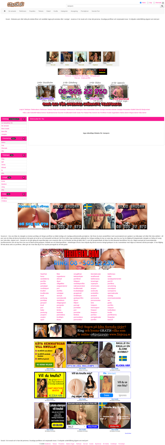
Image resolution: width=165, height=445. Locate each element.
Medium (4, 184)
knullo (59, 308)
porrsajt (76, 305)
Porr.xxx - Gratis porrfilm (82, 78)
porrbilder (77, 308)
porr (58, 288)
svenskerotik (61, 298)
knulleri (43, 291)
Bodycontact (146, 109)
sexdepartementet (114, 279)
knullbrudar (44, 293)
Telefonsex (43, 109)
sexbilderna (44, 279)
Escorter (61, 112)
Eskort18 (138, 109)
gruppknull (77, 293)
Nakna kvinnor (41, 112)
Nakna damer (124, 112)
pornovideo (78, 319)
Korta (3, 181)
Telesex (49, 109)
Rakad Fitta (88, 112)
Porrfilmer (103, 112)
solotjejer (60, 293)
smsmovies (95, 286)
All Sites (4, 198)
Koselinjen (62, 109)
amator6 (94, 296)
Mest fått (4, 131)
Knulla (109, 112)
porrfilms (111, 283)
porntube (77, 312)
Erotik (74, 112)
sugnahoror (61, 276)
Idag (2, 159)
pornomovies (95, 300)
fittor (58, 274)
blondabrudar (96, 274)
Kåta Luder (26, 112)
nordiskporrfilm (79, 283)
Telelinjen (27, 109)
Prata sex (56, 109)
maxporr (111, 308)
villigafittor (60, 283)
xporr (42, 319)
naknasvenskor (79, 286)
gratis (110, 303)
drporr (76, 300)
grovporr (43, 303)
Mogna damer (133, 112)
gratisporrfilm (78, 298)
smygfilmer (78, 274)
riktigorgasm (61, 303)
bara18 (110, 319)
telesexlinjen (78, 276)
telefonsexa (95, 279)
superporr (94, 283)
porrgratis (60, 305)
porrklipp (43, 300)
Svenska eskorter (111, 109)
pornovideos (78, 317)
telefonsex (111, 274)
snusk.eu (48, 444)
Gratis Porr (80, 112)
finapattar (111, 317)
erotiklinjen (78, 296)
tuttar (109, 276)
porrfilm (43, 281)
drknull (59, 279)
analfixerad (95, 276)
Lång (3, 187)
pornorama (95, 298)
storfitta (59, 291)
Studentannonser (52, 112)
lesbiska (60, 312)
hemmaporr (95, 308)
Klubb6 (133, 109)
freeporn (94, 312)
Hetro (144, 2)
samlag (110, 296)
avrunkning (112, 286)
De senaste (5, 126)
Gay (150, 2)
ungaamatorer (62, 286)
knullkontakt (78, 288)
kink (92, 303)
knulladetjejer (79, 291)
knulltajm (60, 317)
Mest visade (5, 128)
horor (42, 276)
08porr (76, 303)
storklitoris (60, 300)
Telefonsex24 (71, 109)
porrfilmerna (112, 315)
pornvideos (61, 315)
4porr (59, 281)
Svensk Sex (96, 112)
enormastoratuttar (114, 298)
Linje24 (21, 109)
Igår (2, 162)
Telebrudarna (35, 109)
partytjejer (44, 286)
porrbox (93, 315)
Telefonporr (79, 109)
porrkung (43, 298)
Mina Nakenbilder (89, 109)
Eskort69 (33, 112)
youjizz (43, 317)
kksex (59, 319)
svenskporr (112, 288)
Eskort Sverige (100, 109)
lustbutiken (112, 310)
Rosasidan (126, 109)
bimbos (76, 315)
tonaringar (94, 281)
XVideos (4, 201)
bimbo (59, 310)
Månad (3, 167)
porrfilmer (77, 279)
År (2, 170)
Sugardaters (116, 112)
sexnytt (59, 296)
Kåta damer (142, 112)
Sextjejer (120, 109)
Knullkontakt (68, 112)
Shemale (158, 2)
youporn (43, 315)
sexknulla (94, 291)
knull (42, 296)
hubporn (94, 305)
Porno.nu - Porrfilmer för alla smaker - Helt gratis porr (82, 76)
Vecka (3, 164)
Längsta (4, 134)
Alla (2, 151)
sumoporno (112, 291)
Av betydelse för (7, 123)
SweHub (43, 274)
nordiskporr (44, 288)
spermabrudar (113, 293)
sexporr (93, 288)
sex (109, 300)
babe (42, 310)
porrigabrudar (96, 317)
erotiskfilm (94, 293)
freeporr (94, 310)
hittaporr (77, 281)
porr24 (110, 281)
